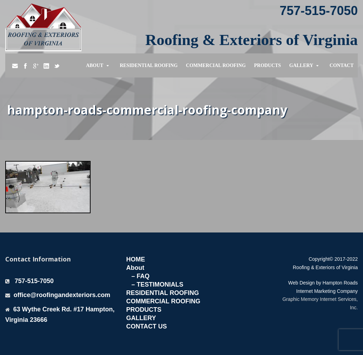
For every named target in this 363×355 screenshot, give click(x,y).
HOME (135, 259)
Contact (342, 65)
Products (267, 65)
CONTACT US (146, 326)
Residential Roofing (149, 65)
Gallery (301, 65)
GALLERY (141, 318)
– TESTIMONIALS (157, 284)
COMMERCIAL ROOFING (163, 301)
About (94, 65)
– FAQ (140, 276)
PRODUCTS (143, 309)
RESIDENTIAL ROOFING (162, 292)
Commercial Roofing (216, 65)
